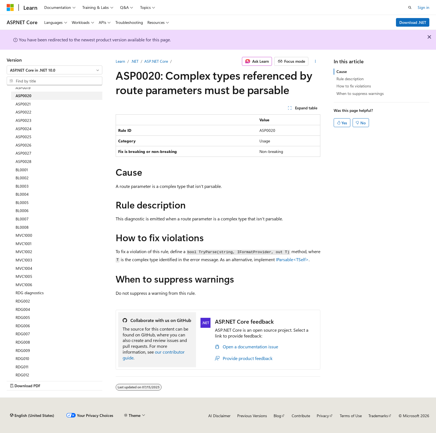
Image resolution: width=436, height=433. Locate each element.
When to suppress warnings (360, 93)
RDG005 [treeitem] (23, 317)
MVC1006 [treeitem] (24, 284)
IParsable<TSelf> (292, 259)
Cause (341, 71)
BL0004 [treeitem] (22, 194)
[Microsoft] (10, 7)
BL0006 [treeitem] (22, 210)
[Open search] (409, 7)
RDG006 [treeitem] (23, 325)
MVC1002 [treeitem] (24, 251)
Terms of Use (351, 415)
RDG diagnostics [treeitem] (30, 292)
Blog (277, 415)
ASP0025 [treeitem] (23, 136)
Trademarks (378, 415)
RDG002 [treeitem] (23, 301)
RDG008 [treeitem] (23, 342)
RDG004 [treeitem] (23, 309)
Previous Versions (252, 415)
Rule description (350, 78)
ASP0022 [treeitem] (23, 112)
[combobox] (54, 70)
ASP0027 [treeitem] (23, 153)
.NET (134, 61)
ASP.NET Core (156, 61)
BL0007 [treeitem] (22, 218)
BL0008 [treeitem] (22, 227)
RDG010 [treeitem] (22, 358)
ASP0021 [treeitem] (23, 104)
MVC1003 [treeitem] (24, 260)
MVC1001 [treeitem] (23, 243)
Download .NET (412, 22)
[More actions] (315, 61)
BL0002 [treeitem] (22, 177)
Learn (120, 61)
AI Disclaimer (219, 415)
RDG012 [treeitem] (22, 374)
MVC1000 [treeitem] (24, 235)
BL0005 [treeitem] (22, 202)
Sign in (423, 7)
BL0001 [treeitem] (22, 169)
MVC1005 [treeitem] (24, 276)
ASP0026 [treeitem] (23, 145)
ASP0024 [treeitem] (23, 128)
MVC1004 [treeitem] (24, 268)
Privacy (323, 415)
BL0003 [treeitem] (22, 186)
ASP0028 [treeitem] (23, 161)
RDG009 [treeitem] (23, 350)
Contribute (301, 415)
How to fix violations (353, 86)
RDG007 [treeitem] (23, 333)
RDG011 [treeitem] (22, 366)
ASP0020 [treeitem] (23, 95)
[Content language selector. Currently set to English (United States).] (32, 415)
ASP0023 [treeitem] (23, 120)
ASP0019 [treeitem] (23, 87)
